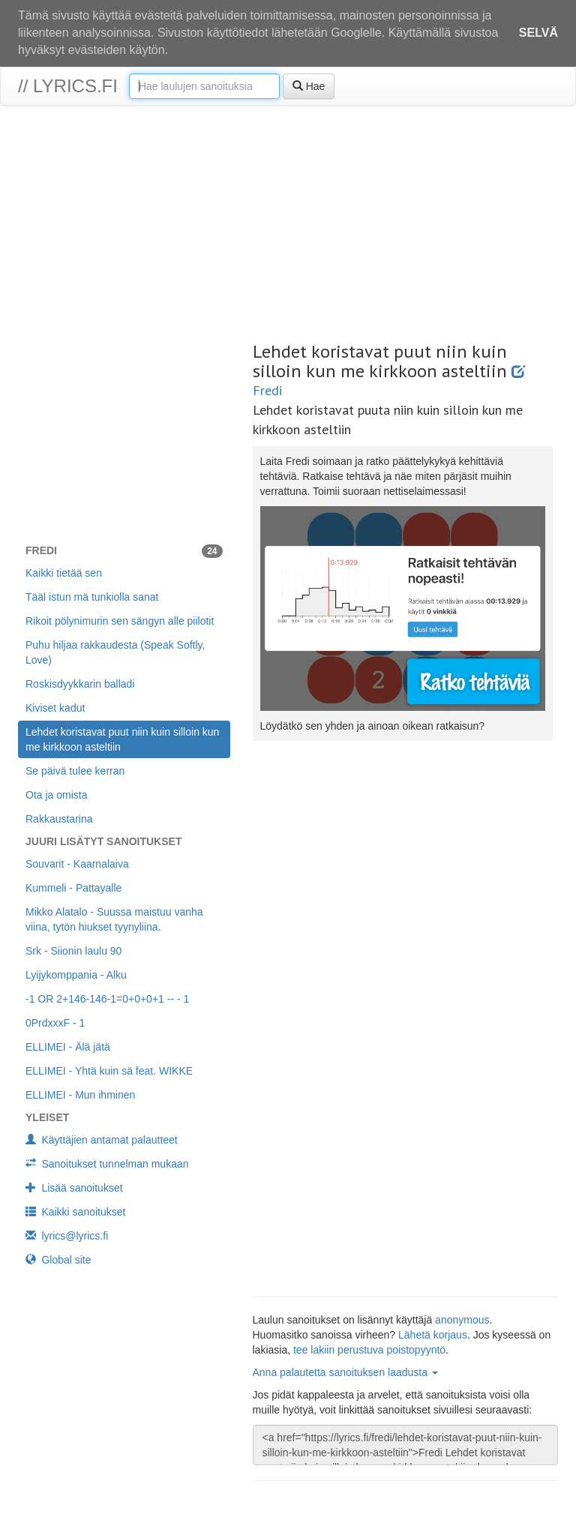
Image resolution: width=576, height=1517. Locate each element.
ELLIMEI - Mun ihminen (80, 1095)
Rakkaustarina (59, 819)
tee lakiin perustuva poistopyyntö (369, 1350)
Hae (309, 86)
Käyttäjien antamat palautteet (102, 1140)
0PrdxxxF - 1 (55, 1023)
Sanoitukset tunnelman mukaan (107, 1164)
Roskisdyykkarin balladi (80, 684)
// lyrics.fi (68, 86)
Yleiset (47, 1117)
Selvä (538, 32)
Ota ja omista (56, 795)
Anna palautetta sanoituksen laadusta (345, 1372)
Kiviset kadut (55, 708)
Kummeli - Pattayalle (74, 888)
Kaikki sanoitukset (75, 1212)
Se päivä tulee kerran (75, 771)
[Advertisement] (288, 226)
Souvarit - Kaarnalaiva (77, 864)
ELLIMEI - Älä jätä (68, 1047)
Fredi (267, 390)
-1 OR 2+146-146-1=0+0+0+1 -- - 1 (107, 999)
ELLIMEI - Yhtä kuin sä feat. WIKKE (109, 1071)
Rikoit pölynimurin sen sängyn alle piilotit (120, 621)
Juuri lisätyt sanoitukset (104, 841)
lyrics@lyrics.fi (67, 1236)
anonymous (462, 1320)
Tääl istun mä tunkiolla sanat (92, 597)
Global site (59, 1260)
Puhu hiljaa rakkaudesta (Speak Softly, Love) (115, 652)
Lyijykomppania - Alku (76, 975)
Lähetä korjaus (432, 1335)
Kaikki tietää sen (64, 573)
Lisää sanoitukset (74, 1188)
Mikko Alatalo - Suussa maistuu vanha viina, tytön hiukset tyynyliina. (114, 919)
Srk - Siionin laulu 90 (74, 951)
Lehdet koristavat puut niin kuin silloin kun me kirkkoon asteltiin (122, 739)
